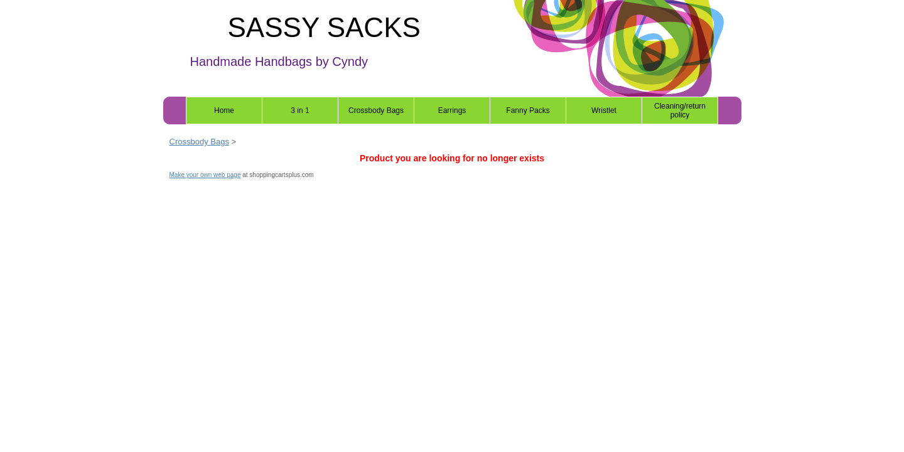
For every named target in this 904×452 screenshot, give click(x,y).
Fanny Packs (527, 110)
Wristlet (603, 110)
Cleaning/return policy (680, 110)
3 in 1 (300, 110)
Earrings (452, 110)
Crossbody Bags (376, 110)
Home (224, 110)
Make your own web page (205, 174)
